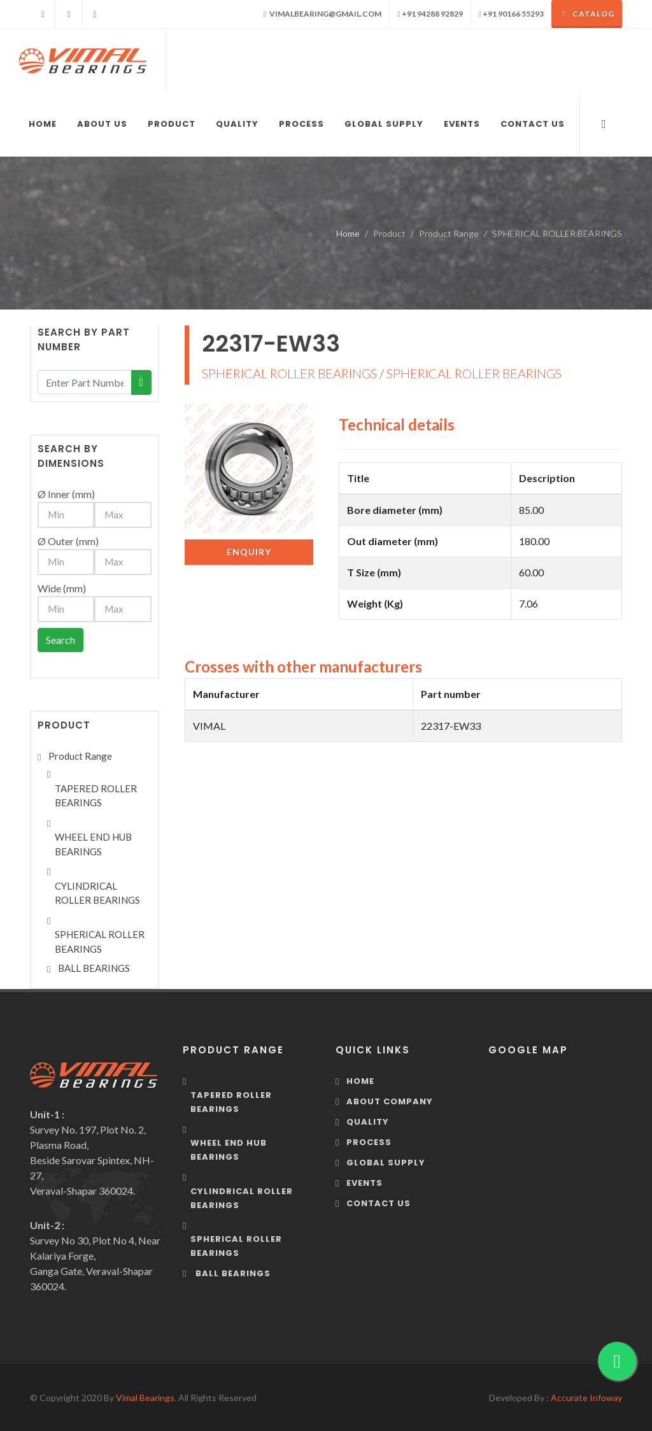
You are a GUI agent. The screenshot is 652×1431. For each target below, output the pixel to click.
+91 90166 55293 (511, 13)
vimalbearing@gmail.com (322, 14)
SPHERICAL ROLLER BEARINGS (289, 373)
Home (348, 233)
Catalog (586, 13)
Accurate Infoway (586, 1397)
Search (60, 640)
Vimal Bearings (145, 1397)
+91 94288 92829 (429, 13)
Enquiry (249, 551)
